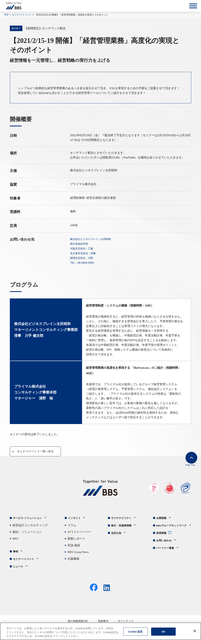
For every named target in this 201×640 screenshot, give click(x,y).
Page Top (185, 463)
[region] (100, 631)
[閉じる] (194, 631)
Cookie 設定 (135, 631)
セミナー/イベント (21, 15)
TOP (6, 15)
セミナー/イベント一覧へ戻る (37, 451)
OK (163, 631)
